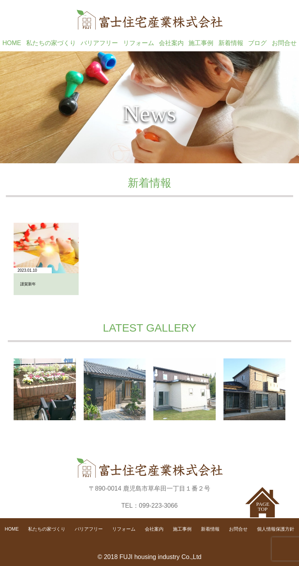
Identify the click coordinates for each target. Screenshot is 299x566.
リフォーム (138, 43)
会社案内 (171, 43)
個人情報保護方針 (275, 529)
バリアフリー (99, 43)
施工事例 (200, 43)
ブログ (257, 43)
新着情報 (230, 43)
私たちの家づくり (51, 43)
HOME (11, 43)
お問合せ (284, 43)
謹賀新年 (28, 284)
